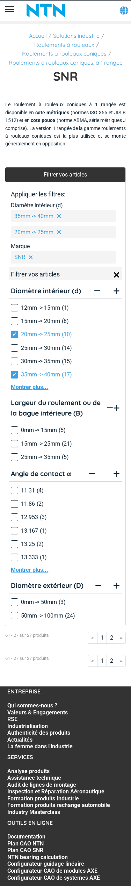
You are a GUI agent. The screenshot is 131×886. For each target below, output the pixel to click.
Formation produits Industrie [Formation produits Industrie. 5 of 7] (43, 798)
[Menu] (10, 10)
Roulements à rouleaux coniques (64, 53)
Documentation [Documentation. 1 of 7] (26, 836)
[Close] (117, 275)
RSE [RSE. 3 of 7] (12, 719)
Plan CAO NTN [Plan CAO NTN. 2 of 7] (25, 843)
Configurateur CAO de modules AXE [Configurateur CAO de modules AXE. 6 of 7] (52, 870)
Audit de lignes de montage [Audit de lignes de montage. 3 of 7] (41, 784)
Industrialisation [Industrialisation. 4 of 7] (27, 726)
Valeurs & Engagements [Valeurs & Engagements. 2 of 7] (37, 712)
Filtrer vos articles (65, 174)
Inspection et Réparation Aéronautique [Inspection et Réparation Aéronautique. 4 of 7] (55, 791)
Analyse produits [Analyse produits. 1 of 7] (28, 771)
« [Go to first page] (92, 637)
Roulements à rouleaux (64, 44)
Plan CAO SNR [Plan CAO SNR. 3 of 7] (25, 850)
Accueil (38, 35)
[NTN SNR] (46, 10)
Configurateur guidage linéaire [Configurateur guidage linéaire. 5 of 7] (45, 863)
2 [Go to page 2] (111, 637)
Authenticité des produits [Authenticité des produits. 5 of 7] (38, 732)
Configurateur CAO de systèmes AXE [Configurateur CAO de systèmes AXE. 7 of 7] (53, 877)
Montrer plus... (29, 387)
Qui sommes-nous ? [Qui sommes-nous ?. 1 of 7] (32, 705)
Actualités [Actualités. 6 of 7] (19, 739)
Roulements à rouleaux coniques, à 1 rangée (66, 62)
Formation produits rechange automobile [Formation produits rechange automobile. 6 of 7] (58, 805)
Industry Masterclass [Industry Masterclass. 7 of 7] (33, 812)
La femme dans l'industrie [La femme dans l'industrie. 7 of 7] (40, 746)
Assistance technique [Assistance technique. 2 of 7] (34, 778)
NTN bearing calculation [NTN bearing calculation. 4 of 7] (37, 857)
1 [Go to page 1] (102, 637)
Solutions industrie (76, 35)
